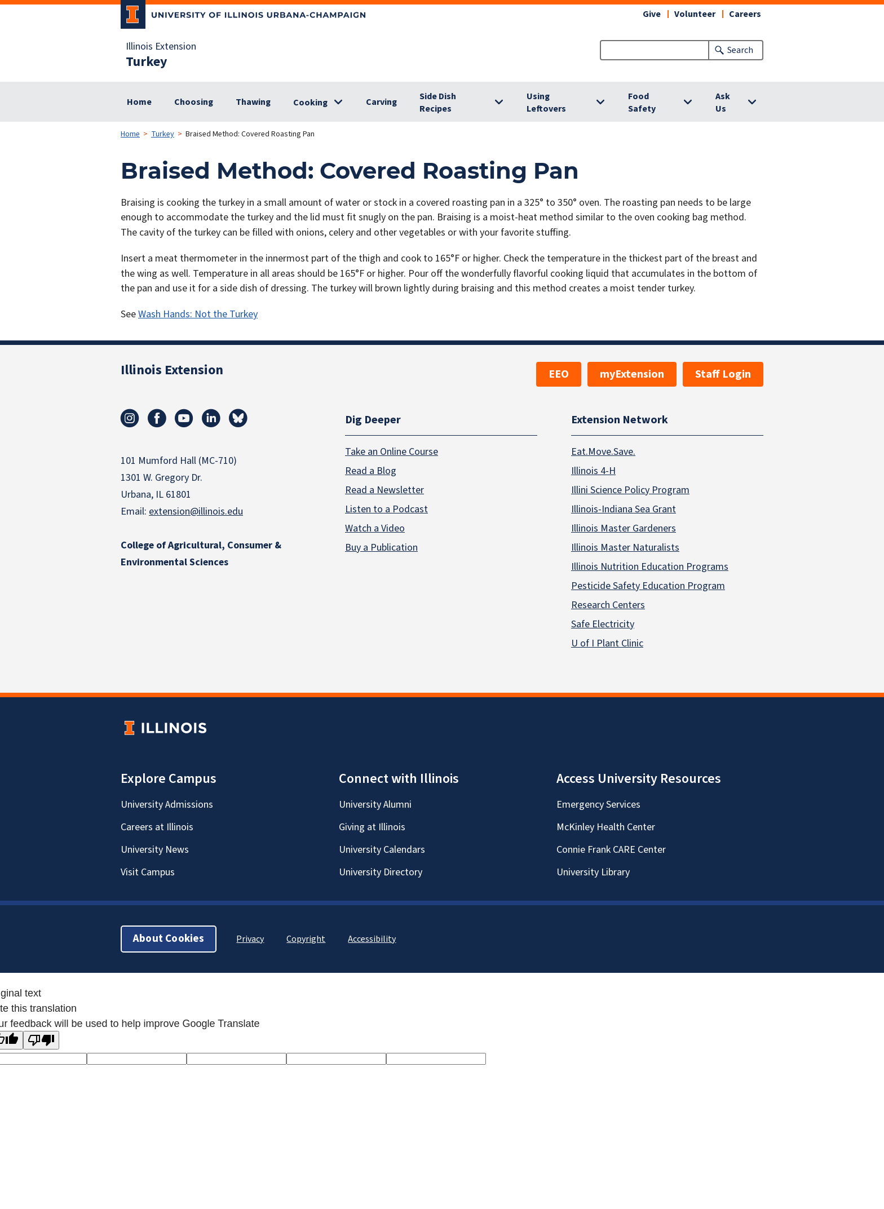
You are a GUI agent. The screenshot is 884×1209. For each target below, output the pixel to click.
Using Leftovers (546, 102)
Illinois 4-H (593, 470)
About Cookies (168, 938)
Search (740, 50)
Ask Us (722, 102)
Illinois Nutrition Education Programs (649, 566)
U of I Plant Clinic (607, 643)
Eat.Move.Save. (603, 451)
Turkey (146, 62)
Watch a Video (375, 528)
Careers (745, 14)
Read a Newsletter (384, 489)
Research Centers (608, 604)
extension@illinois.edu (196, 511)
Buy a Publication (381, 547)
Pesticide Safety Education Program (648, 585)
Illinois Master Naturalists (625, 547)
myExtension (632, 374)
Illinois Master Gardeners (623, 528)
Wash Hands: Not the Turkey (198, 314)
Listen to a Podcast (386, 509)
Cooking (310, 102)
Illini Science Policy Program (630, 489)
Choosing (193, 102)
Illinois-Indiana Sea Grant (623, 509)
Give (652, 14)
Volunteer (694, 14)
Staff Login (723, 374)
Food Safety (642, 102)
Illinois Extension (161, 47)
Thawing (253, 102)
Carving (381, 102)
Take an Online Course (391, 451)
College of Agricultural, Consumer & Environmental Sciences (201, 553)
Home (139, 102)
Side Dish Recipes (437, 102)
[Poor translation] (41, 1040)
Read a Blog (370, 470)
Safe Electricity (602, 624)
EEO (559, 374)
